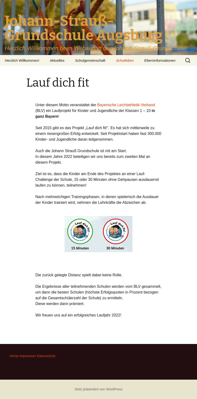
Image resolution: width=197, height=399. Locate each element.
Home (14, 356)
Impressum (27, 356)
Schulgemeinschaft (90, 60)
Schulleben (125, 60)
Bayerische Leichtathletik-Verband (126, 105)
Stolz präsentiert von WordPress (99, 389)
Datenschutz (46, 356)
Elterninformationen (159, 60)
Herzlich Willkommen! (22, 60)
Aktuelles (57, 60)
